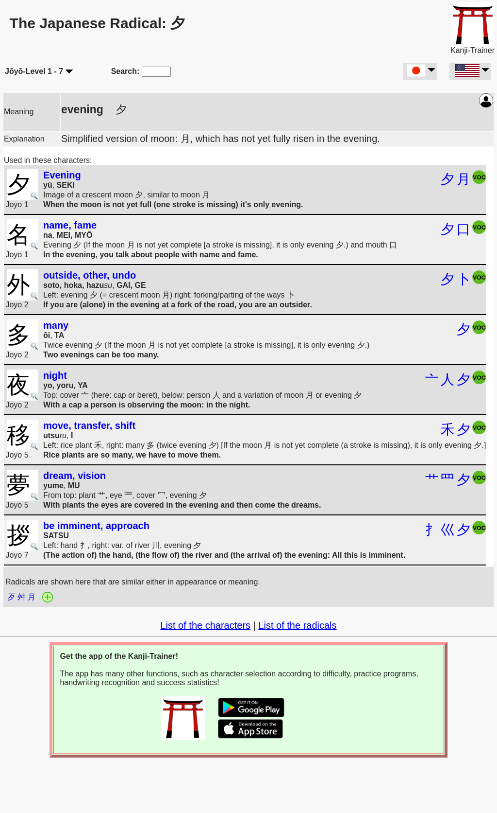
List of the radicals (297, 625)
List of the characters (205, 625)
